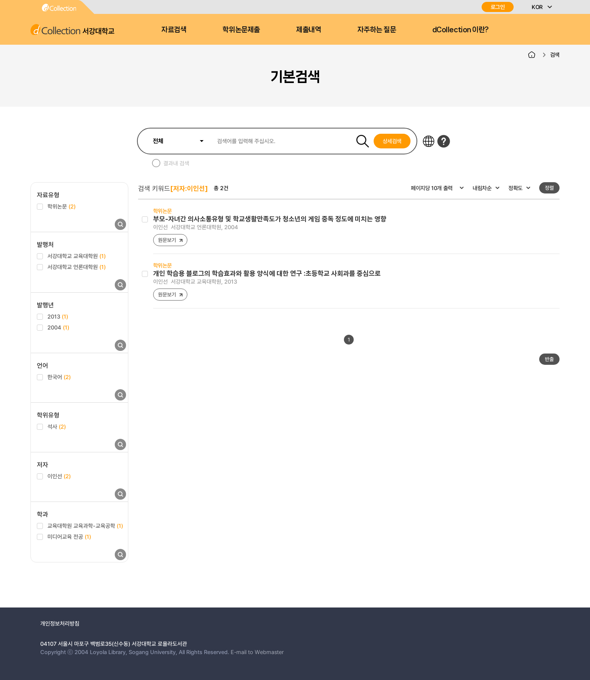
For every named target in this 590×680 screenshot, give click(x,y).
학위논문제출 (241, 29)
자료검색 (173, 29)
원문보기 (167, 239)
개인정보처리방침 (59, 623)
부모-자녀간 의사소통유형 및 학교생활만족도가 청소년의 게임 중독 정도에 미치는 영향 (269, 219)
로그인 (498, 7)
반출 (549, 359)
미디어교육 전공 (69, 536)
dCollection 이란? (460, 29)
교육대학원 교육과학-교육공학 (85, 525)
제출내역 (308, 29)
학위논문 (61, 206)
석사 (56, 426)
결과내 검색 (176, 163)
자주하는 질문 (376, 29)
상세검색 (392, 141)
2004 (58, 327)
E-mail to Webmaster (257, 652)
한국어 (59, 377)
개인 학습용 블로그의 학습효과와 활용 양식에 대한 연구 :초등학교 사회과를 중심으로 (267, 273)
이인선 (59, 476)
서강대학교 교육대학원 (76, 256)
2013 (57, 316)
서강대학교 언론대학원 (76, 266)
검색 (555, 54)
